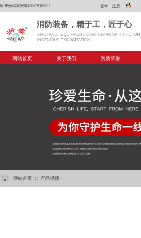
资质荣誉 (110, 58)
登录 (104, 6)
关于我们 (66, 58)
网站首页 (22, 58)
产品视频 (49, 178)
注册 (116, 6)
